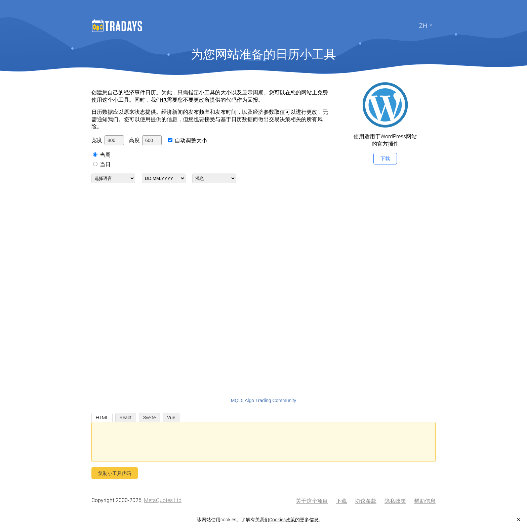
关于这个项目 (312, 501)
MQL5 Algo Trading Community (263, 400)
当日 (105, 164)
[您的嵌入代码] (263, 442)
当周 (105, 155)
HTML (102, 417)
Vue (171, 417)
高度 (134, 140)
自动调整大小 (191, 140)
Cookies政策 (282, 519)
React (126, 417)
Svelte (149, 417)
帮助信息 (425, 501)
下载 (385, 158)
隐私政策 (395, 501)
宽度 (96, 140)
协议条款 (365, 501)
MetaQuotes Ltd (162, 500)
